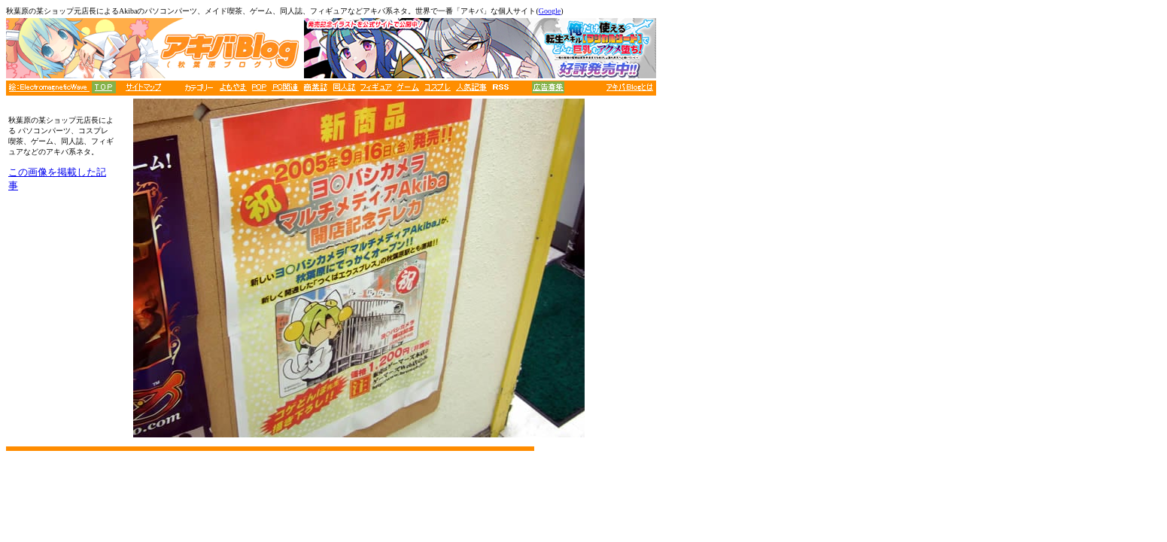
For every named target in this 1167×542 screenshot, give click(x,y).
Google (550, 11)
